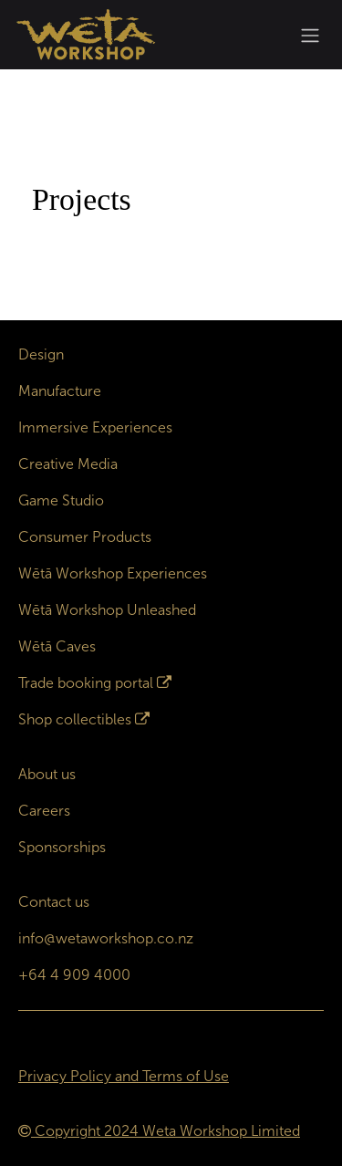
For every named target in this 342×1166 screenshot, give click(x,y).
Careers (44, 810)
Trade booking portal (85, 683)
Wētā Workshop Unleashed (107, 610)
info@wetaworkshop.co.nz (105, 938)
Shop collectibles (74, 719)
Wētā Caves (57, 646)
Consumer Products (84, 537)
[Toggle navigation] (310, 35)
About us (47, 774)
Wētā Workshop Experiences (112, 573)
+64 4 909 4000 (74, 975)
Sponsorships (62, 847)
